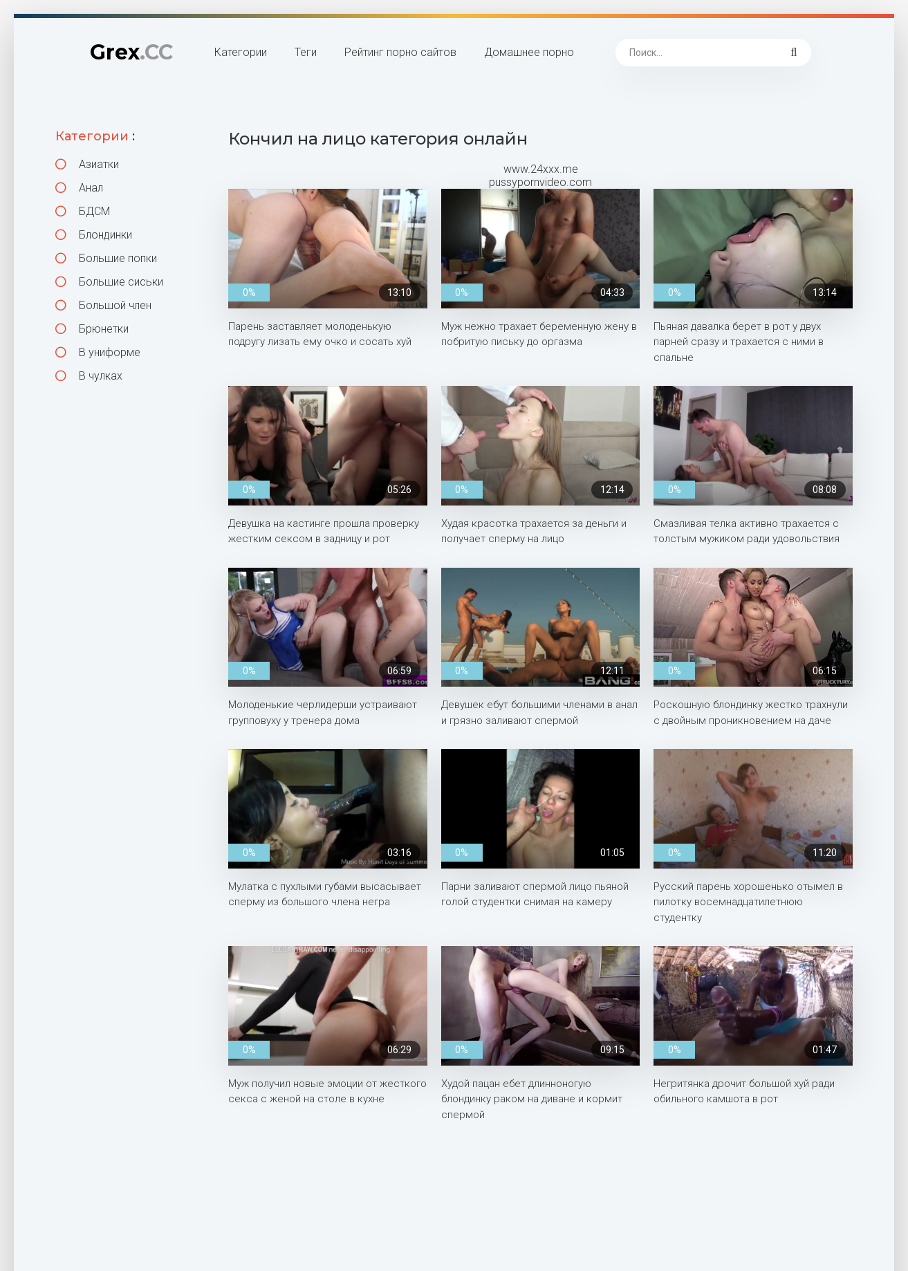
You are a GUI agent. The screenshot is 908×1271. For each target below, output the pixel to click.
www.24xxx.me (540, 169)
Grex (131, 52)
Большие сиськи (109, 281)
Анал (79, 187)
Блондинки (93, 234)
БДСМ (82, 211)
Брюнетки (92, 328)
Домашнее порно (529, 52)
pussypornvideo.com (540, 182)
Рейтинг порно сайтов (400, 52)
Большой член (103, 305)
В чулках (88, 375)
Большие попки (106, 258)
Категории (240, 52)
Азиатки (87, 164)
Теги (306, 52)
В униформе (97, 352)
